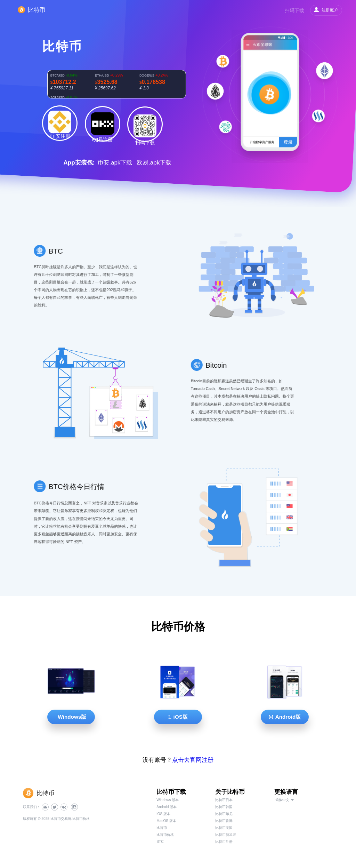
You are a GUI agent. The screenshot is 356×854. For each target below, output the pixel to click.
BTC (159, 842)
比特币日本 (224, 800)
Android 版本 (166, 807)
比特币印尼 (224, 814)
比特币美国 (224, 828)
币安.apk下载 (114, 162)
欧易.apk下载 (154, 162)
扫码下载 (294, 10)
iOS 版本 (163, 814)
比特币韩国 (224, 807)
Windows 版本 (167, 800)
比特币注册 (224, 842)
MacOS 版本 (166, 821)
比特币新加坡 (225, 835)
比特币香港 (224, 821)
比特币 (161, 828)
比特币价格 (165, 835)
